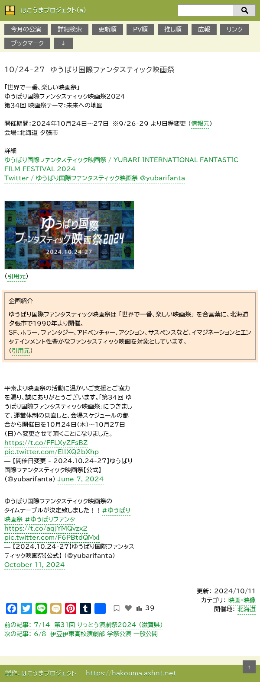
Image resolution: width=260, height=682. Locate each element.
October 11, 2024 (34, 565)
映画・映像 (242, 600)
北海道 (246, 609)
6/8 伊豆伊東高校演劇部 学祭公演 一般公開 (81, 634)
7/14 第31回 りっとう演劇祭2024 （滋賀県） (83, 625)
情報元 (200, 124)
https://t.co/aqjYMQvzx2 (46, 528)
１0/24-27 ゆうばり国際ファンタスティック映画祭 (89, 69)
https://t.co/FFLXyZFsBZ (46, 443)
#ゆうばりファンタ (50, 519)
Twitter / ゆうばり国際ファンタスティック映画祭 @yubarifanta (94, 178)
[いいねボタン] (128, 608)
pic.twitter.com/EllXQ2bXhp (51, 452)
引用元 (16, 276)
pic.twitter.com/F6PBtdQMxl (52, 538)
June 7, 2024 (81, 479)
